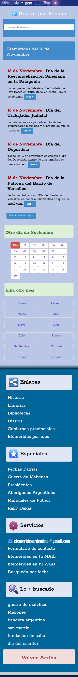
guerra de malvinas (27, 605)
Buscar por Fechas (39, 13)
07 (24, 251)
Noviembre (21, 357)
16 (53, 257)
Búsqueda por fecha (28, 572)
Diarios (15, 421)
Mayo (21, 325)
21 (44, 263)
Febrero (56, 303)
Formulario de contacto (31, 548)
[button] (30, 97)
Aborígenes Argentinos (31, 493)
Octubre (56, 346)
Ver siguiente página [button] (21, 215)
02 (34, 245)
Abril (56, 314)
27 (43, 269)
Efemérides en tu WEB (31, 564)
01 (25, 245)
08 (34, 251)
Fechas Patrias (23, 469)
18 (15, 263)
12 (15, 257)
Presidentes (20, 485)
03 (43, 245)
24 (15, 269)
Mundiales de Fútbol (29, 500)
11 (63, 251)
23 (62, 263)
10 (53, 251)
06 (15, 251)
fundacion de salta (26, 636)
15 (44, 257)
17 (63, 257)
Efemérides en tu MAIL (32, 556)
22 (53, 263)
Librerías (17, 405)
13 (25, 257)
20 (34, 263)
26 (34, 269)
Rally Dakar (20, 508)
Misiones (17, 612)
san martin (19, 628)
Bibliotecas (19, 413)
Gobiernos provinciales (31, 429)
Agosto (56, 335)
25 (24, 269)
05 (62, 245)
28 (53, 269)
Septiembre (21, 346)
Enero (22, 303)
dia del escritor (23, 644)
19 (25, 263)
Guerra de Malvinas (28, 477)
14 (34, 257)
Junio (56, 325)
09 (43, 251)
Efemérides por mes (28, 436)
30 (15, 275)
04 (53, 245)
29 (62, 269)
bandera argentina (26, 620)
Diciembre (56, 357)
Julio (22, 335)
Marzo (22, 314)
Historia (16, 397)
